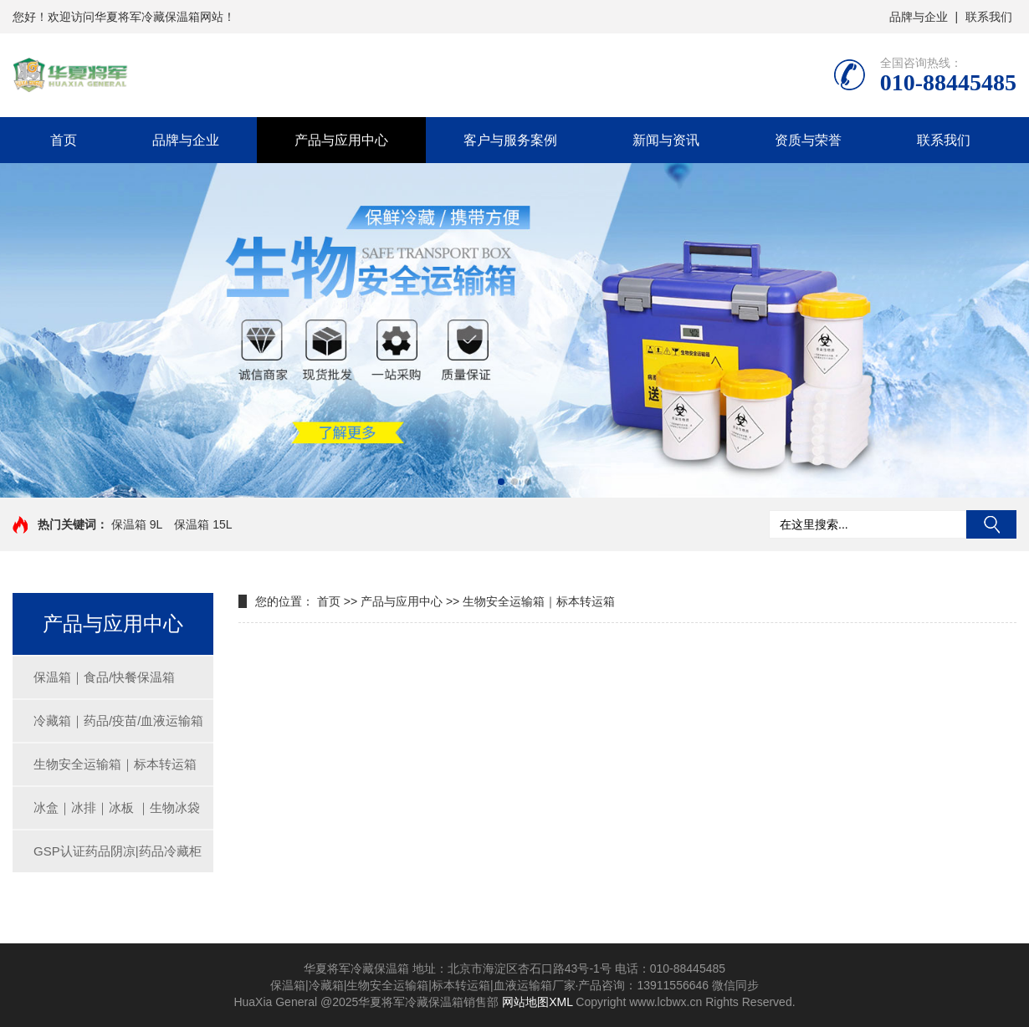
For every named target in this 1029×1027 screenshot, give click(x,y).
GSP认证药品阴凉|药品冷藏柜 (117, 851)
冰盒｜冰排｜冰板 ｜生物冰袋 (116, 807)
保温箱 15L (203, 524)
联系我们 (988, 16)
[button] (501, 481)
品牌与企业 (918, 16)
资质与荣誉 (808, 140)
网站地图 (525, 1002)
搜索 (991, 524)
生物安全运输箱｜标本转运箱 (115, 764)
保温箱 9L (136, 524)
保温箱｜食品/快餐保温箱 (104, 677)
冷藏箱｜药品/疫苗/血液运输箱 (118, 720)
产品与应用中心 (341, 140)
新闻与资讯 (665, 140)
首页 (63, 140)
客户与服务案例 (510, 140)
